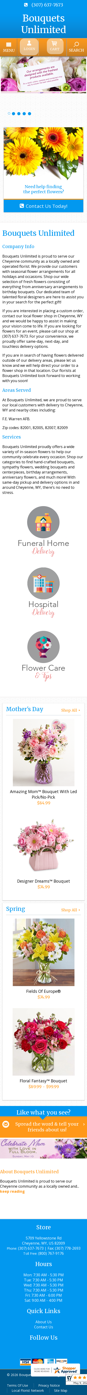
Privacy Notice (49, 1384)
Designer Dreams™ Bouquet (43, 879)
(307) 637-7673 (47, 5)
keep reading (12, 1190)
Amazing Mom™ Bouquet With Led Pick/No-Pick (43, 792)
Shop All (71, 708)
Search (68, 49)
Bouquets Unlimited (43, 24)
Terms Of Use (17, 1384)
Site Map (60, 1389)
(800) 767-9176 (51, 1252)
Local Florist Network (28, 1389)
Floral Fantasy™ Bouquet (43, 1079)
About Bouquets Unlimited (29, 1170)
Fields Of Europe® (43, 989)
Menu (17, 49)
